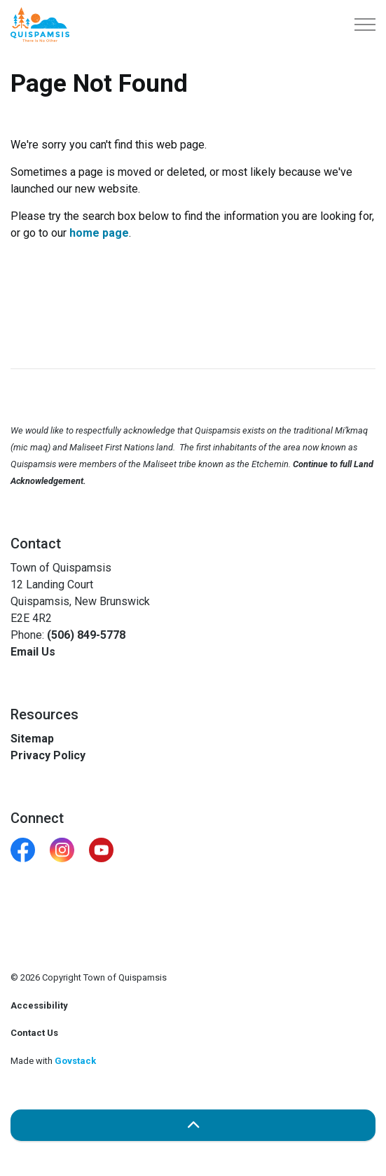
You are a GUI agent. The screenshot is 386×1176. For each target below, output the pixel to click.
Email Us (33, 651)
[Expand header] (365, 24)
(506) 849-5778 (86, 635)
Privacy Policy (48, 755)
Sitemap (32, 738)
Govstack (75, 1061)
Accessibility (39, 1005)
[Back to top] (193, 1125)
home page (99, 233)
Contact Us (34, 1033)
